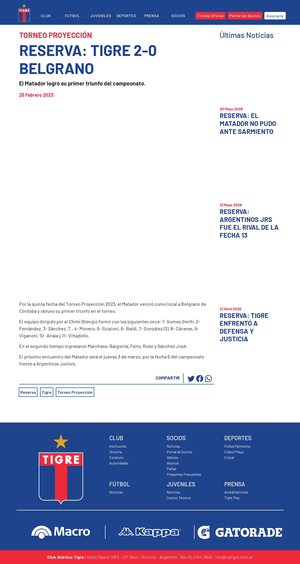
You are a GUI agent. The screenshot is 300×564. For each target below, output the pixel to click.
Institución (117, 446)
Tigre (47, 392)
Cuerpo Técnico (179, 497)
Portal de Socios (179, 452)
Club (46, 15)
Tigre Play (232, 497)
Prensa (151, 15)
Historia (115, 452)
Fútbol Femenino (237, 446)
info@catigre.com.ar (234, 557)
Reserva (28, 392)
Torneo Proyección (75, 392)
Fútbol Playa (234, 452)
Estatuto (116, 457)
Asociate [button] (275, 16)
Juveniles (100, 15)
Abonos (173, 463)
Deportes (126, 15)
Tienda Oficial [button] (210, 15)
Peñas (171, 468)
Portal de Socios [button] (245, 15)
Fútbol (72, 15)
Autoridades (118, 463)
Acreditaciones (236, 492)
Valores (172, 457)
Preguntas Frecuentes (184, 474)
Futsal (229, 457)
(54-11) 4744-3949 (196, 557)
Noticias (116, 492)
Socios (178, 15)
